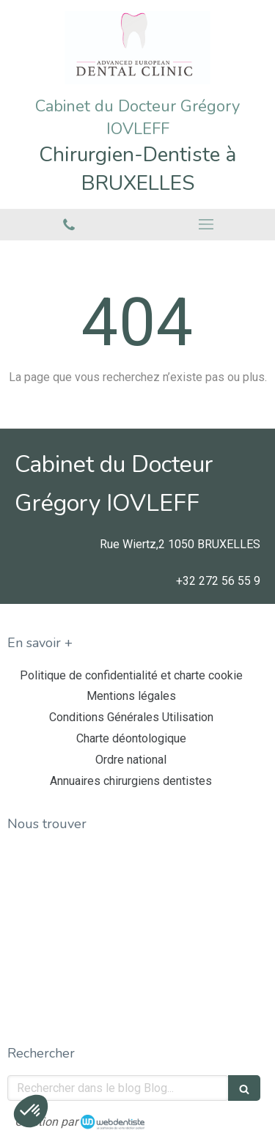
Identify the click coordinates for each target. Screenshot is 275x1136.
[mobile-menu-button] (207, 224)
